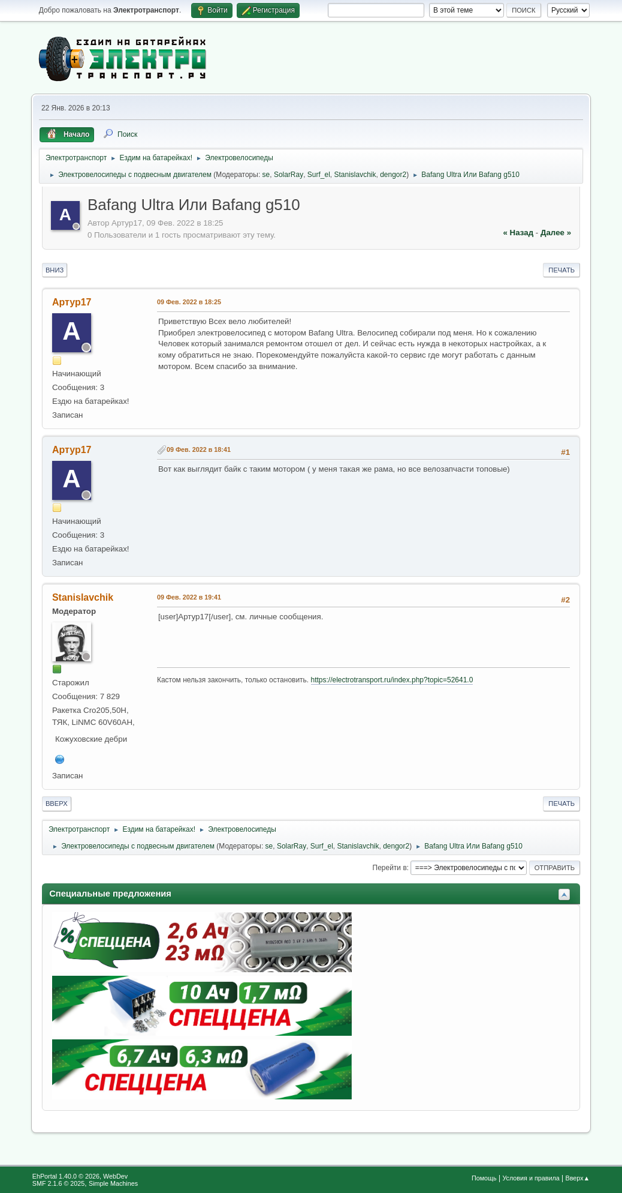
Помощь (484, 1178)
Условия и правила (530, 1178)
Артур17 (72, 302)
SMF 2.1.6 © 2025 (58, 1183)
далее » (556, 232)
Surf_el (318, 174)
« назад (518, 232)
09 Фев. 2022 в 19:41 (189, 597)
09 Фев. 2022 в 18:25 (189, 301)
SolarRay (288, 174)
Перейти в (390, 868)
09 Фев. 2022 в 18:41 (199, 449)
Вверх (57, 803)
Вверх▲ (578, 1178)
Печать (561, 270)
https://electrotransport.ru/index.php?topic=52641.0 (392, 680)
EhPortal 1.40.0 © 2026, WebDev (80, 1176)
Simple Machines (113, 1183)
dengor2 (393, 174)
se (266, 174)
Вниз (55, 270)
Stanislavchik (355, 174)
